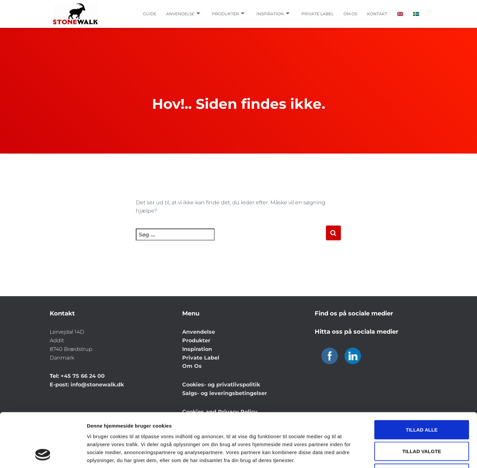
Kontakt (377, 13)
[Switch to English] (400, 14)
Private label (317, 13)
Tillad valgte (421, 403)
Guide (149, 13)
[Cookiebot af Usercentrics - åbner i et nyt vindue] (43, 455)
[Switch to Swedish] (416, 14)
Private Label (200, 358)
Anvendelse (183, 14)
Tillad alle (422, 381)
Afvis (421, 424)
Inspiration (273, 14)
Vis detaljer (344, 455)
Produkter (228, 14)
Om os (350, 13)
